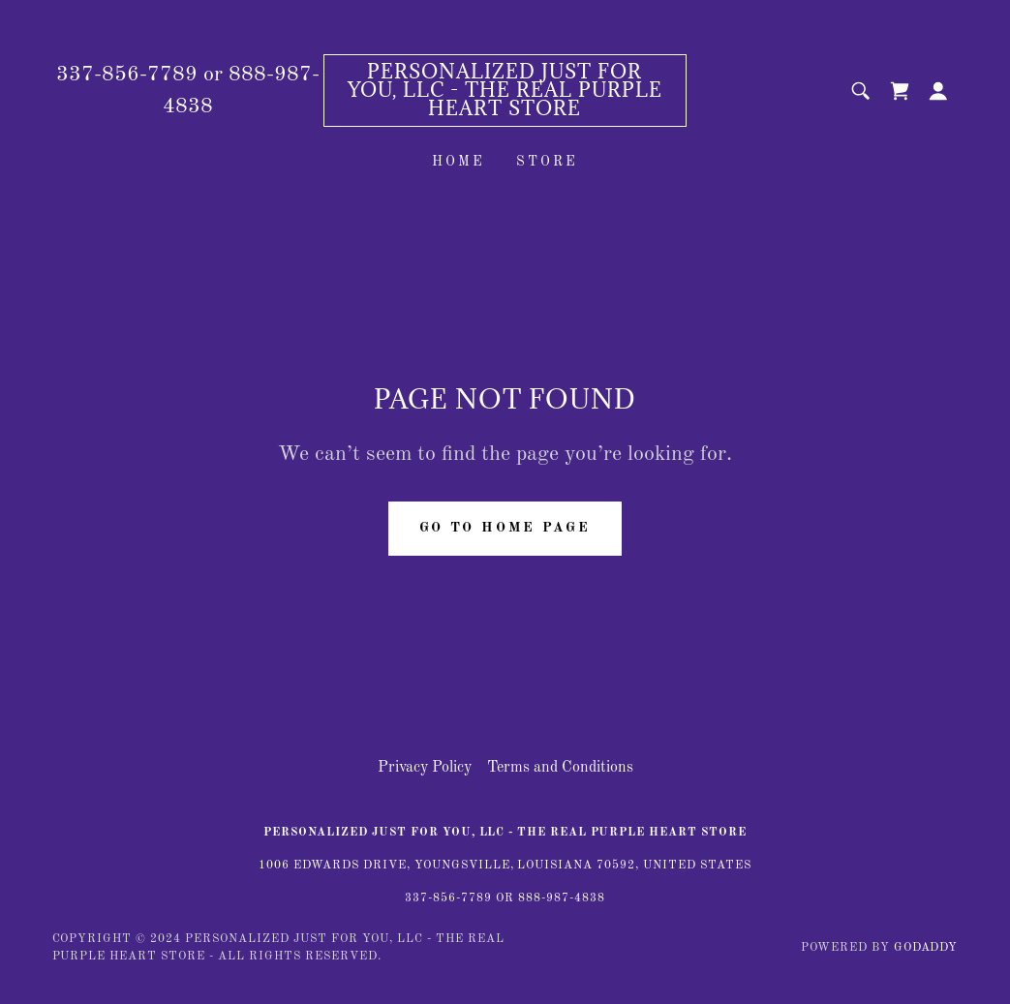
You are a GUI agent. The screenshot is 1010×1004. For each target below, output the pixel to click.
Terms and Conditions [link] (560, 768)
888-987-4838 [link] (561, 898)
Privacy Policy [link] (425, 768)
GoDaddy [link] (926, 948)
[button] (938, 91)
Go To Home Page (505, 527)
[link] (504, 111)
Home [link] (458, 161)
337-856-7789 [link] (127, 74)
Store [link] (547, 161)
